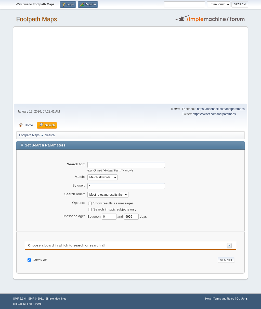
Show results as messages (113, 203)
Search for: (76, 164)
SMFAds (17, 303)
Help (208, 298)
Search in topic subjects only (114, 209)
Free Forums (34, 303)
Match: (80, 177)
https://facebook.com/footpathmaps (221, 109)
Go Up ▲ (242, 298)
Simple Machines (55, 298)
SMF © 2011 (36, 298)
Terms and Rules (223, 298)
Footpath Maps (36, 19)
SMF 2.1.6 (19, 298)
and (120, 216)
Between (94, 216)
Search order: (74, 194)
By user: (78, 185)
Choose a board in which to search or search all (66, 245)
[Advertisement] (130, 65)
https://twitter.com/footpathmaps (214, 114)
